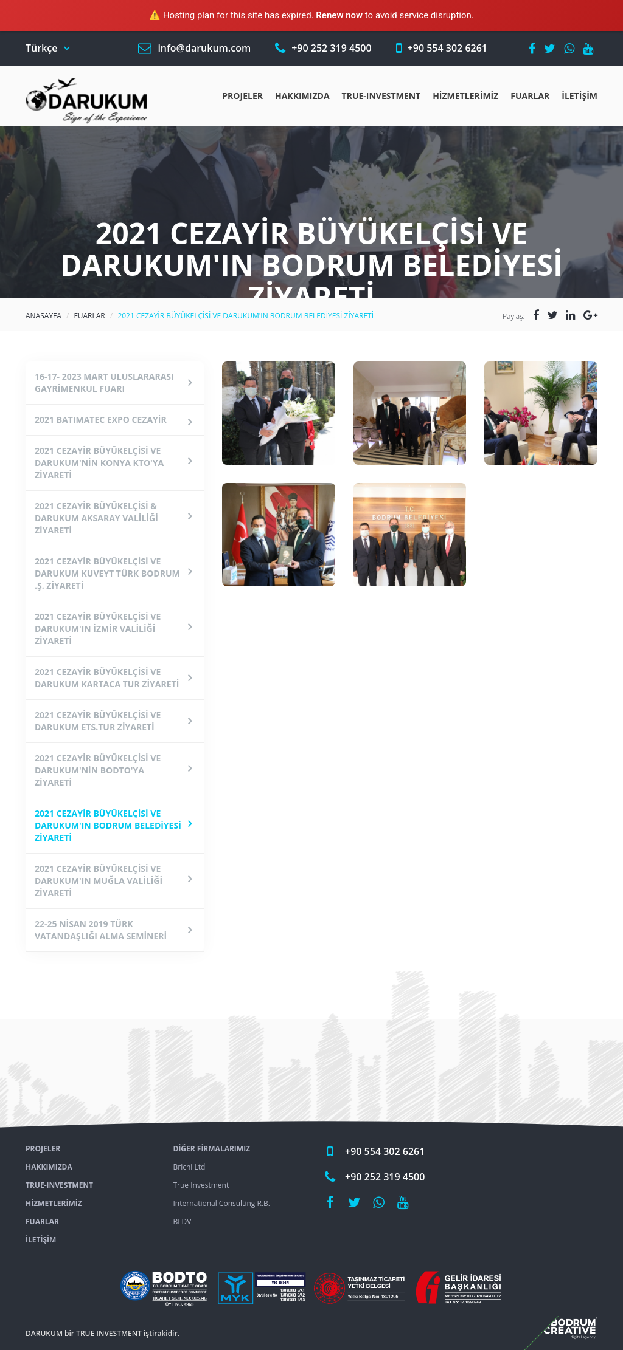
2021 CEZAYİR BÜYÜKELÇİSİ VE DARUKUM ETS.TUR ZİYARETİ (98, 721)
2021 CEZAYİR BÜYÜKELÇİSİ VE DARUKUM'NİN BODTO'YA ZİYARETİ (98, 770)
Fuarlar (529, 95)
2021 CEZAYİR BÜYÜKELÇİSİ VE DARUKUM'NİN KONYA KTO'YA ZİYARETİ (99, 463)
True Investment (201, 1185)
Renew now (339, 15)
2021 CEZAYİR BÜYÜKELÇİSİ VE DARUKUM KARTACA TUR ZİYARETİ (107, 678)
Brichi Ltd (189, 1167)
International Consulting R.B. (221, 1203)
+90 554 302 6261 (447, 48)
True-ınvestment (381, 95)
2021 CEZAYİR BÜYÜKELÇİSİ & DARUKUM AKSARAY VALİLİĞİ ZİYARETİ (96, 518)
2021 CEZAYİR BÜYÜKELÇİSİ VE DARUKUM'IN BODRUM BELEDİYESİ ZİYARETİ (108, 825)
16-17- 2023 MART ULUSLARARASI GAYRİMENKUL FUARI (104, 382)
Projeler (242, 95)
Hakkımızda (302, 95)
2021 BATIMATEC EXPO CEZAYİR (101, 419)
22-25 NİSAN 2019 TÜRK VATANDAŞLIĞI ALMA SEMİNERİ (101, 930)
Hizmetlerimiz (465, 95)
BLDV (182, 1221)
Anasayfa (43, 315)
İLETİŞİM (579, 95)
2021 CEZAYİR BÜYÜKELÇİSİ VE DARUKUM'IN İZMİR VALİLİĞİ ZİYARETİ (98, 628)
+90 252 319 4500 (331, 48)
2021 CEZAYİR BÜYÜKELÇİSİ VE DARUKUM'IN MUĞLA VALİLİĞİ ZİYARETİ (98, 881)
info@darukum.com (204, 48)
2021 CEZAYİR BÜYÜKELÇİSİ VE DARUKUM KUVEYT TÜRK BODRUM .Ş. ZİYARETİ (107, 573)
